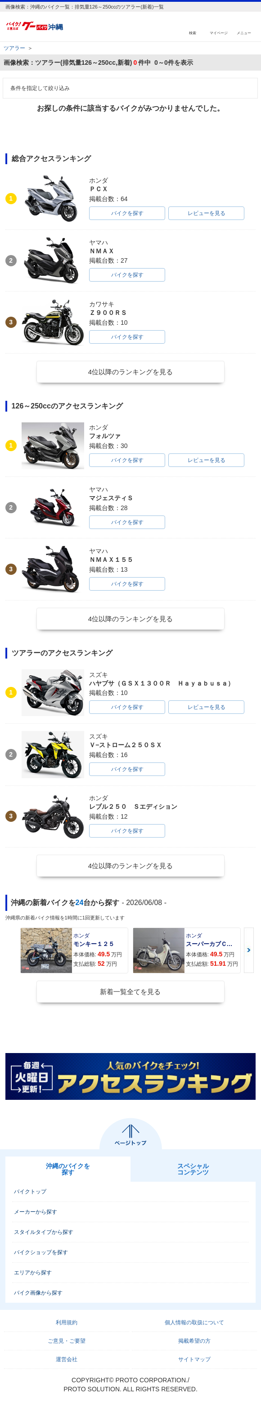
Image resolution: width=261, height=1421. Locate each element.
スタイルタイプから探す (43, 1232)
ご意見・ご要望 (67, 1341)
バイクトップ (30, 1191)
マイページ (219, 33)
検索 (192, 33)
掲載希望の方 (194, 1341)
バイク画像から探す (38, 1293)
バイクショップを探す (41, 1252)
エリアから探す (33, 1272)
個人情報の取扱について (194, 1322)
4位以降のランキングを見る (130, 372)
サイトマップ (194, 1359)
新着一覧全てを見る (130, 991)
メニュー (244, 33)
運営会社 (66, 1359)
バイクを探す (127, 213)
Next (249, 950)
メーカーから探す (35, 1212)
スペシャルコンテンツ (193, 1169)
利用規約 (66, 1322)
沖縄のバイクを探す (68, 1169)
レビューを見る (206, 213)
